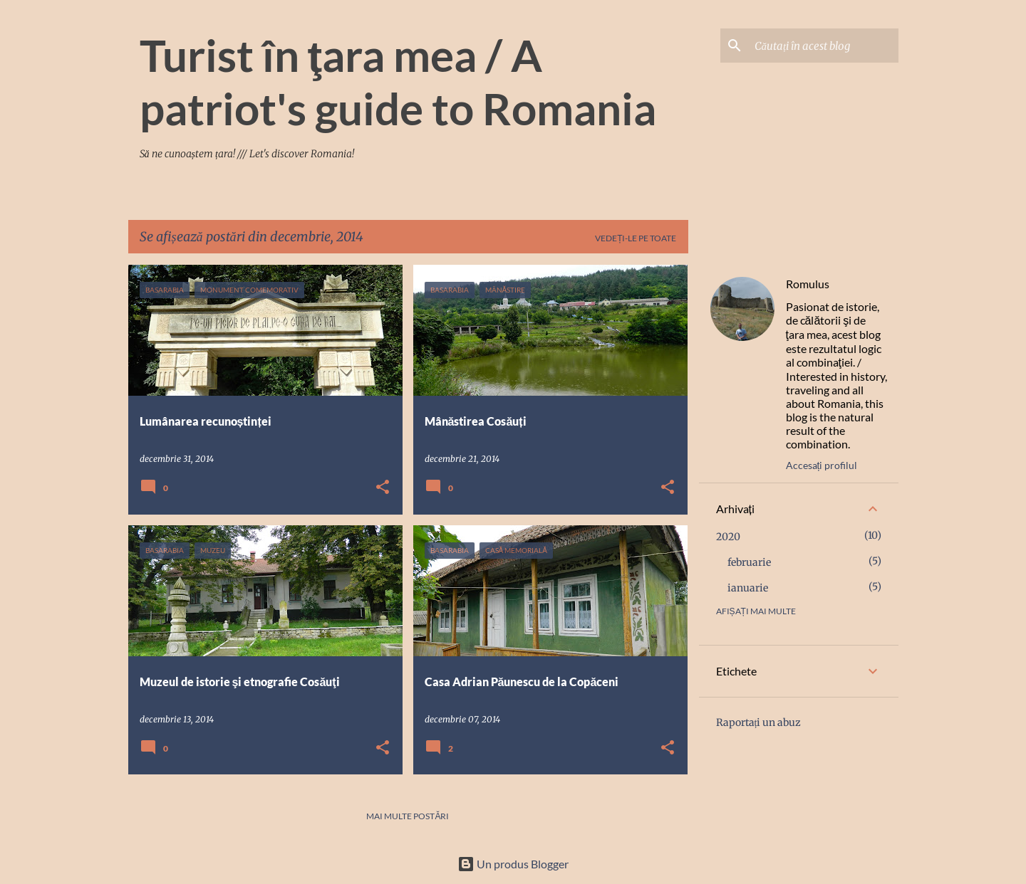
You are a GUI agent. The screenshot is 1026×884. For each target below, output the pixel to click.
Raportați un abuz (759, 722)
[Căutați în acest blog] (823, 45)
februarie (749, 562)
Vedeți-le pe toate (635, 238)
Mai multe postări (407, 816)
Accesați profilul (822, 465)
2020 (728, 536)
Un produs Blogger (513, 863)
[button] (382, 488)
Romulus (807, 283)
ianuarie (747, 588)
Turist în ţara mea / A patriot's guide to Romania (398, 81)
